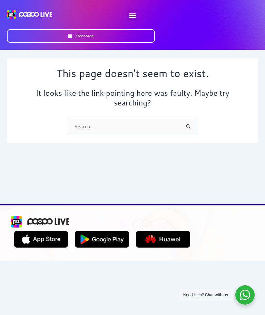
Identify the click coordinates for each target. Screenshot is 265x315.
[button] (132, 15)
